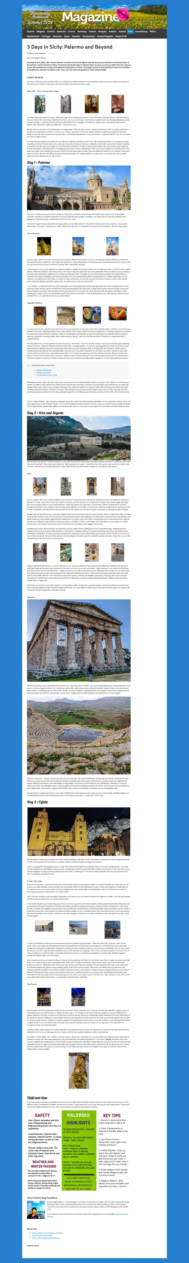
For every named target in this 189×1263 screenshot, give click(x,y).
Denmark (61, 31)
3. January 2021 (52, 53)
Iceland (112, 31)
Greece (92, 31)
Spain (67, 36)
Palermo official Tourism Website (44, 1233)
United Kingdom (105, 36)
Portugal (46, 36)
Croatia (50, 31)
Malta (153, 31)
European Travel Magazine (36, 53)
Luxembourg (141, 31)
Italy (130, 31)
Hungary (102, 31)
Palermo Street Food (44, 370)
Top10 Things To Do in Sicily (47, 375)
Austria (30, 31)
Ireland (122, 31)
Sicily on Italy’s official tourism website (45, 1238)
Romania (57, 36)
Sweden (76, 36)
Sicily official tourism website (42, 1235)
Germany (81, 31)
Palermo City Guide (43, 372)
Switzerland (88, 36)
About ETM (121, 36)
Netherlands (33, 36)
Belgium (41, 31)
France (71, 31)
